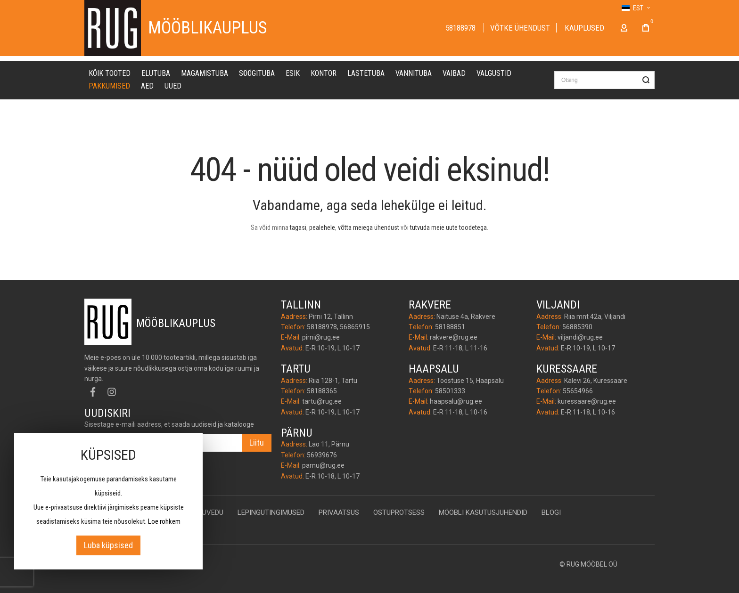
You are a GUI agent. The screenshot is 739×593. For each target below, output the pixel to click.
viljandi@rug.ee (580, 337)
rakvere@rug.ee (453, 337)
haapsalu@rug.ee (456, 401)
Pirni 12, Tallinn (331, 316)
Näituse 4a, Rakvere (465, 316)
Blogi (551, 512)
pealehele (322, 227)
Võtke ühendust (520, 27)
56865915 (355, 327)
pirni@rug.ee (321, 337)
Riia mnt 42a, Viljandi (594, 316)
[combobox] (604, 80)
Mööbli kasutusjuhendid (483, 512)
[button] (635, 8)
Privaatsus (339, 512)
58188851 (450, 327)
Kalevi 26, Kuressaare (595, 380)
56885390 (577, 327)
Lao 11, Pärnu (329, 444)
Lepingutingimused (271, 512)
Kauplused (584, 27)
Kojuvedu (206, 512)
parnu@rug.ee (323, 465)
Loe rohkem (164, 521)
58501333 (450, 391)
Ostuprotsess (399, 512)
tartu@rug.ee (322, 401)
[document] (108, 501)
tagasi (298, 227)
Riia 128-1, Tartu (333, 380)
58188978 (461, 27)
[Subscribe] (256, 443)
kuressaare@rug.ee (587, 401)
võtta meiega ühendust (368, 227)
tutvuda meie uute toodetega (448, 227)
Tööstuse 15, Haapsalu (470, 380)
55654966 (578, 391)
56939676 (322, 455)
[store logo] (112, 28)
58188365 (322, 391)
